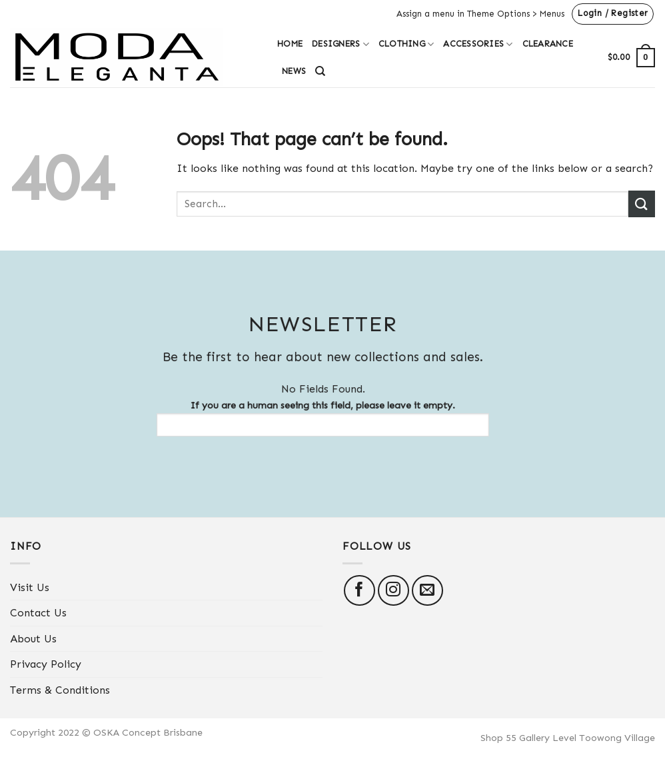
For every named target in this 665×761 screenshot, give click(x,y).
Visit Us (29, 587)
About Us (33, 638)
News (294, 71)
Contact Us (38, 612)
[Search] (320, 71)
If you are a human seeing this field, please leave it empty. (317, 417)
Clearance (547, 44)
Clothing (406, 44)
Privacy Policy (45, 664)
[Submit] (641, 204)
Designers (340, 44)
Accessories (477, 44)
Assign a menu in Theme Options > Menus (480, 14)
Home (290, 44)
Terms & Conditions (60, 690)
